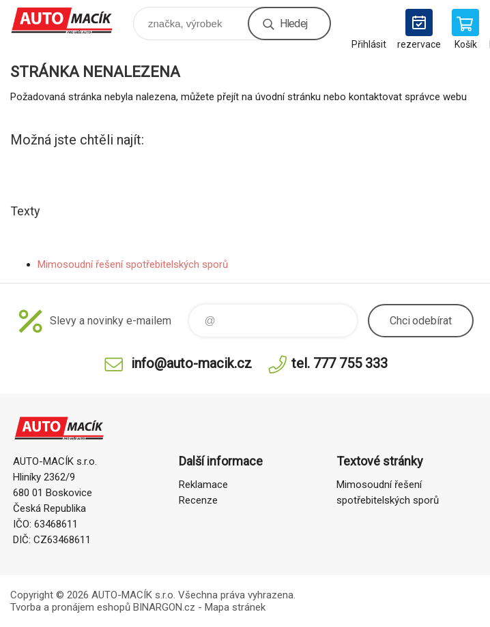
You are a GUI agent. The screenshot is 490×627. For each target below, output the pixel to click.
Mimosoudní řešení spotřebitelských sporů (133, 264)
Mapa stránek (235, 607)
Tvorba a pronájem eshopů (70, 607)
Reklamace (203, 484)
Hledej (293, 23)
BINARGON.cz (164, 607)
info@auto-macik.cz (191, 363)
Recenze (198, 500)
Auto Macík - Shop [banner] (70, 20)
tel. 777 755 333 (339, 363)
